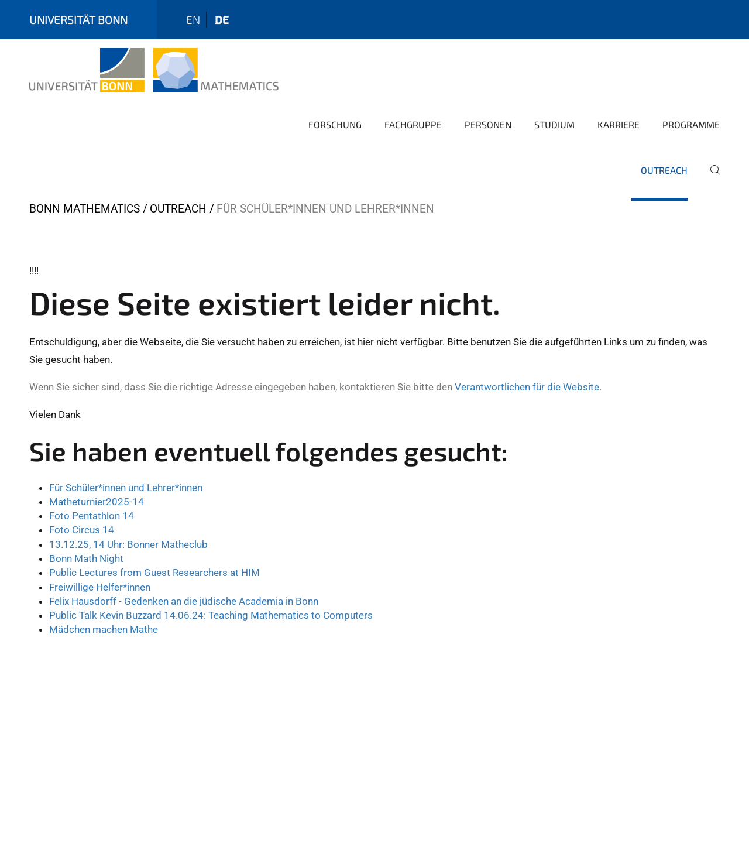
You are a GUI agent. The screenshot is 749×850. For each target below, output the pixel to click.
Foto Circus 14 (81, 530)
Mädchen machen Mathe (103, 629)
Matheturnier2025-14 (96, 502)
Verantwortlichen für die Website (527, 387)
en (193, 19)
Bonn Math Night (86, 558)
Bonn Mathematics (84, 208)
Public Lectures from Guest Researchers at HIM (154, 572)
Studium (554, 124)
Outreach (664, 170)
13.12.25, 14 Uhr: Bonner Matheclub (128, 544)
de (222, 19)
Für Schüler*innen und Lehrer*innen (125, 487)
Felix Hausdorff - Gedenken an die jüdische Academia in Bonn (183, 601)
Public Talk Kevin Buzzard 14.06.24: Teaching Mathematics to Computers (211, 615)
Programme (691, 124)
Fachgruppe (413, 124)
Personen (488, 124)
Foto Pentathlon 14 (91, 516)
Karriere (618, 124)
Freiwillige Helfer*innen (99, 587)
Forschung (335, 124)
